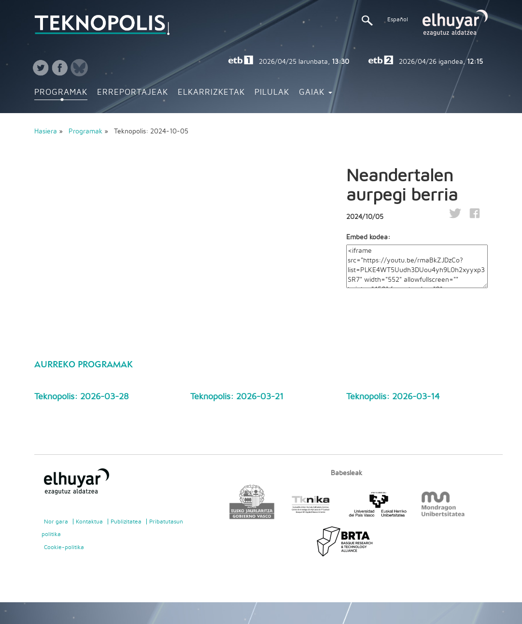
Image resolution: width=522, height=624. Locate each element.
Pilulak (271, 92)
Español (397, 19)
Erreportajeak (132, 92)
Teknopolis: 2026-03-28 (81, 396)
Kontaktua (89, 521)
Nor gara (56, 521)
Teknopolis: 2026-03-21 (236, 396)
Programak (60, 92)
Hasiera (45, 131)
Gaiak (315, 92)
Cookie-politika (64, 547)
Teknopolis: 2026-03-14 (393, 396)
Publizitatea (126, 521)
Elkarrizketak (211, 92)
